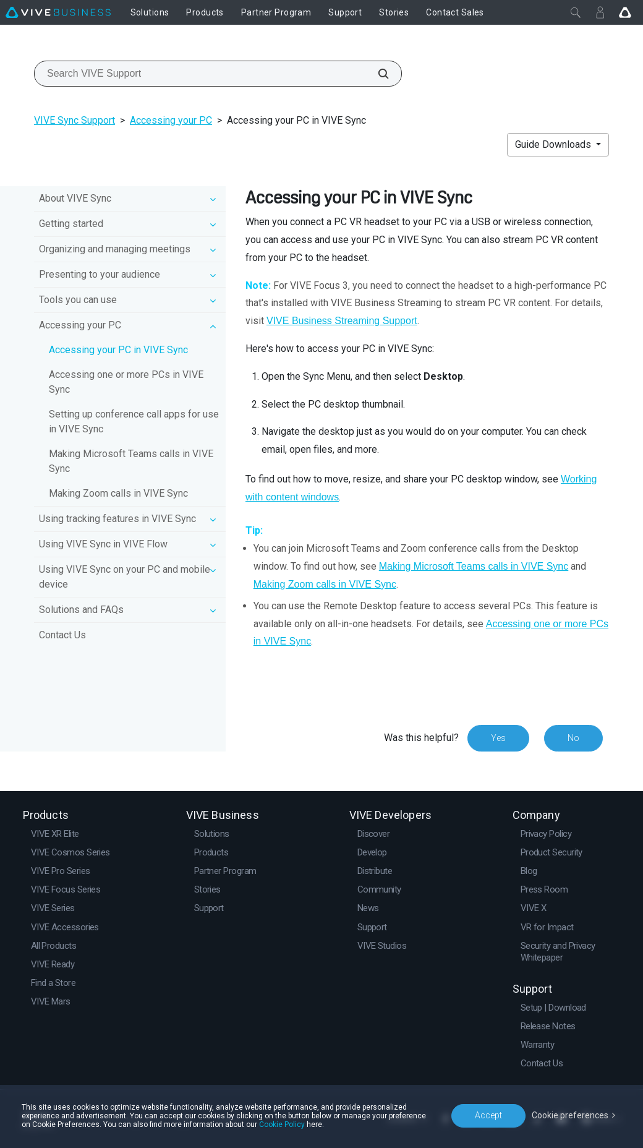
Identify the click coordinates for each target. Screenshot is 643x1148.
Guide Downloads (554, 144)
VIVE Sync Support (74, 120)
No (573, 738)
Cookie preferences (570, 1115)
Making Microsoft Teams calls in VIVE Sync (131, 461)
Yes (498, 738)
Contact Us (62, 635)
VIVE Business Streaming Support (341, 320)
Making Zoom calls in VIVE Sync (118, 493)
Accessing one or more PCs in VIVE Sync (126, 382)
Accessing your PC (171, 120)
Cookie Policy (282, 1124)
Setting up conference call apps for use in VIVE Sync (134, 421)
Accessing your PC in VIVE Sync (118, 350)
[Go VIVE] (625, 12)
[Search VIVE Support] (376, 73)
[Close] (575, 12)
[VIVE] (58, 12)
